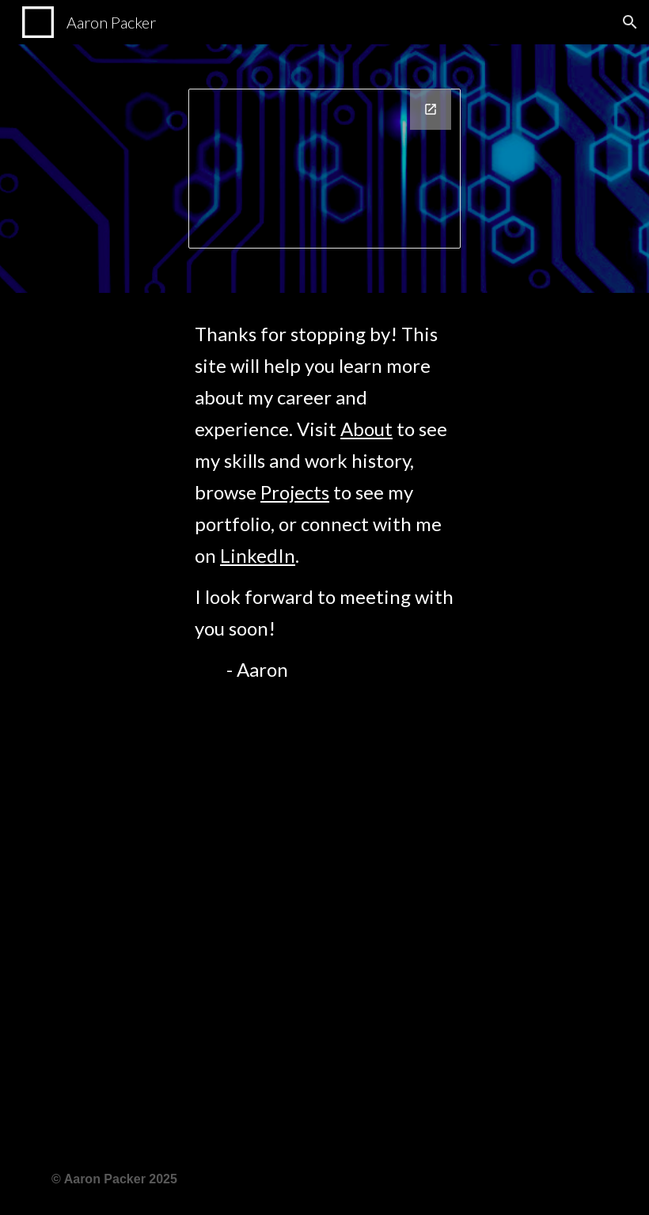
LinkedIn (257, 555)
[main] (324, 718)
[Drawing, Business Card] (324, 169)
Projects (294, 491)
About (366, 428)
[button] (630, 22)
